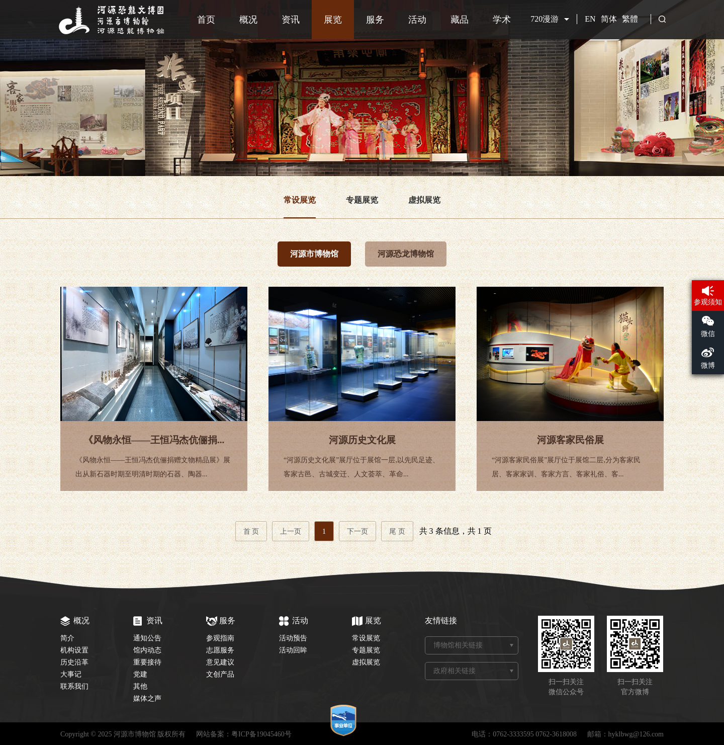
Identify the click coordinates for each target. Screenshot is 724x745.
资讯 (291, 20)
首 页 (251, 531)
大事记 (70, 674)
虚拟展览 (424, 200)
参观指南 (220, 638)
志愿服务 (220, 650)
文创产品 (220, 674)
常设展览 (300, 200)
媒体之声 (147, 698)
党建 (140, 674)
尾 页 (397, 531)
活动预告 (293, 638)
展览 (333, 20)
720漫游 (544, 19)
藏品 (459, 20)
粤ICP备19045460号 (261, 734)
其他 (140, 686)
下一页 (357, 531)
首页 (206, 20)
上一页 (290, 531)
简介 (67, 638)
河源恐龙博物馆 (406, 254)
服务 (375, 20)
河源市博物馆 (314, 254)
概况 (248, 20)
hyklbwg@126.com (636, 734)
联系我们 (74, 686)
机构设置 (74, 650)
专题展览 (362, 200)
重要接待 (147, 662)
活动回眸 (293, 650)
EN (590, 19)
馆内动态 (147, 650)
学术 (502, 20)
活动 (417, 20)
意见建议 (220, 662)
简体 (609, 19)
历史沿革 (74, 662)
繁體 (630, 19)
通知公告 (147, 638)
